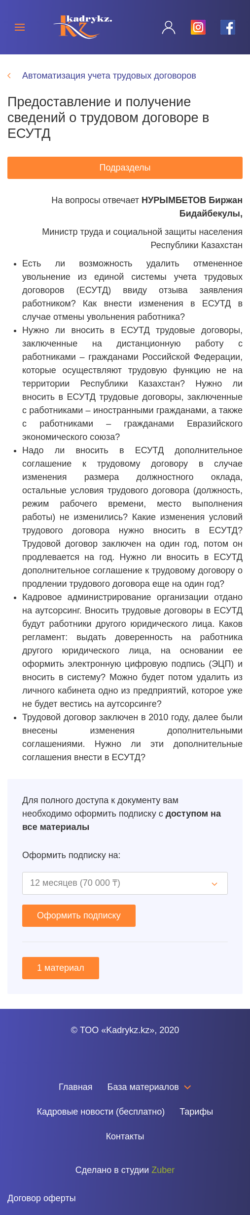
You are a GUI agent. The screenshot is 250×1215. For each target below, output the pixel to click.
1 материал (60, 968)
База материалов (149, 1087)
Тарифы (196, 1112)
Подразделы (124, 168)
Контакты (125, 1136)
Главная (76, 1087)
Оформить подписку (79, 915)
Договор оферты (41, 1198)
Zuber (163, 1170)
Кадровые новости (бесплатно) (101, 1112)
